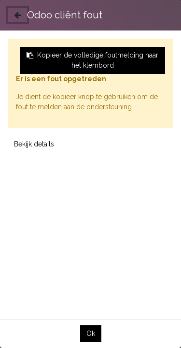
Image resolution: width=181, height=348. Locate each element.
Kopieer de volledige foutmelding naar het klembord (92, 60)
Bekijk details (34, 144)
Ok (90, 333)
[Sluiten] (17, 15)
